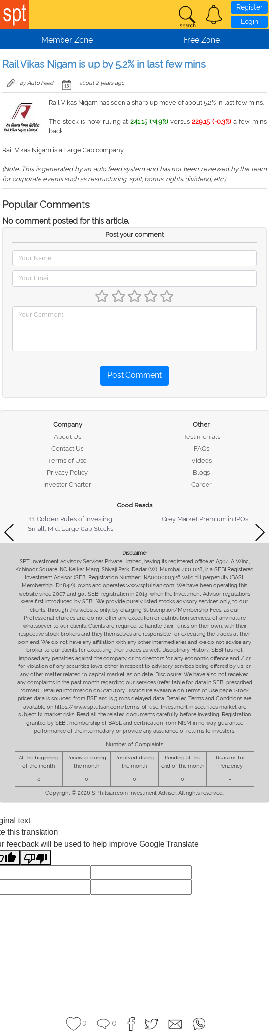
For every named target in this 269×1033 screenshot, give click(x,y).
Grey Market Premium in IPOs (205, 519)
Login (249, 21)
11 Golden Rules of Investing (70, 519)
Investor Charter (67, 484)
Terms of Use (67, 460)
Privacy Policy (67, 472)
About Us (67, 436)
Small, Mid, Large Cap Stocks (70, 528)
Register (249, 7)
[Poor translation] (35, 857)
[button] (214, 14)
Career (201, 484)
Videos (201, 460)
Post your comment (134, 234)
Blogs (201, 472)
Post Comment (134, 375)
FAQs (201, 448)
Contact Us (67, 448)
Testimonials (201, 436)
